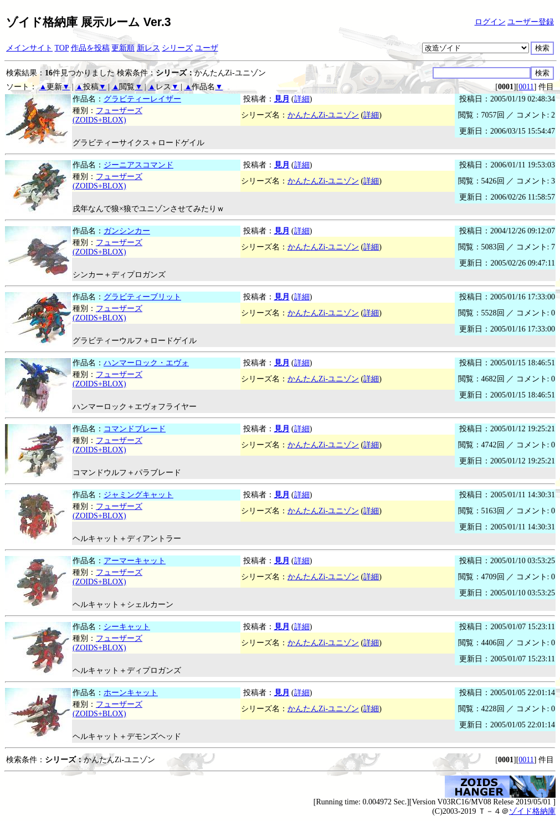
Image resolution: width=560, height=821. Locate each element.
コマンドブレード (135, 429)
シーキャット (127, 627)
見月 (282, 99)
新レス (148, 48)
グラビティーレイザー (142, 99)
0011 (525, 87)
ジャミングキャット (138, 495)
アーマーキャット (135, 561)
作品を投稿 (90, 48)
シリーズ (177, 48)
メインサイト (29, 48)
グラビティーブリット (142, 297)
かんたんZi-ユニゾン (323, 115)
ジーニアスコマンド (138, 165)
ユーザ (206, 48)
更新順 (123, 48)
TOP (62, 48)
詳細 (302, 99)
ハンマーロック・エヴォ (146, 363)
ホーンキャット (131, 693)
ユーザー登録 (530, 22)
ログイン (490, 22)
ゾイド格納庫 (532, 811)
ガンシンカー (127, 231)
